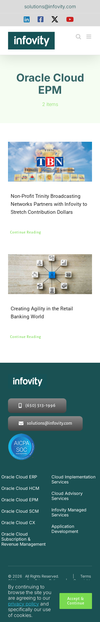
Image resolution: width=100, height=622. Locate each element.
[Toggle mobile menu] (89, 36)
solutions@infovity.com (50, 6)
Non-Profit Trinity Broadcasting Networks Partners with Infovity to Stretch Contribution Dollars (49, 204)
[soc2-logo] (21, 436)
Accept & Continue (75, 600)
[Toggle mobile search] (78, 36)
